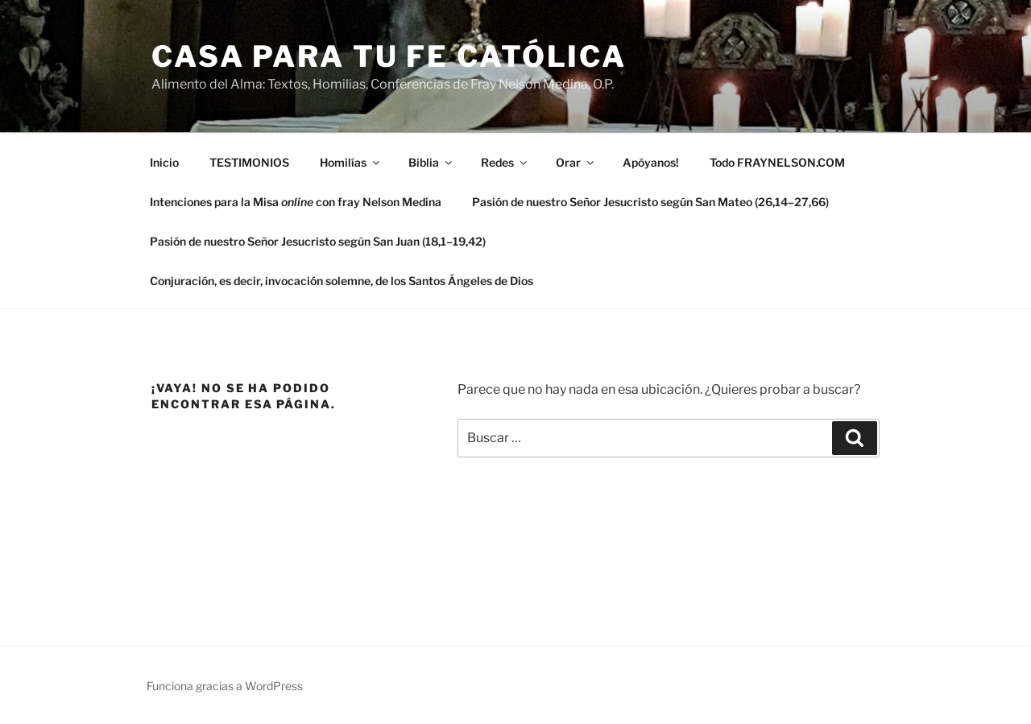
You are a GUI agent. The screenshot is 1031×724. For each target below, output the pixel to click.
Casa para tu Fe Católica (389, 56)
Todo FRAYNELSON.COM (777, 162)
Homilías (351, 162)
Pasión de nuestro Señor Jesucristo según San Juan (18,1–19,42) (318, 241)
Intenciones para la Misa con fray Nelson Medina (295, 202)
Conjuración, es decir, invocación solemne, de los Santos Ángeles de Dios (341, 281)
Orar (576, 162)
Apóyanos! (651, 162)
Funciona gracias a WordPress (225, 686)
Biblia (431, 162)
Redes (505, 162)
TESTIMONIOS (249, 162)
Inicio (164, 162)
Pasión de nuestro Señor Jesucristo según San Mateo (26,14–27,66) (650, 202)
